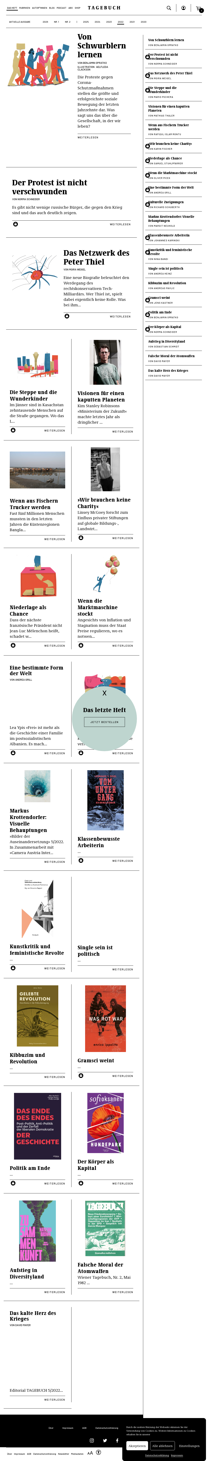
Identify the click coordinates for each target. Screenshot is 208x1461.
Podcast (61, 7)
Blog (52, 7)
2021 (132, 21)
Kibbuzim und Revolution (27, 1058)
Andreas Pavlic (164, 288)
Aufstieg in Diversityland (27, 1273)
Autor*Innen (39, 7)
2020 (143, 21)
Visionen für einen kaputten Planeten (101, 396)
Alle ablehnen (162, 1446)
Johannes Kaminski (167, 240)
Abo (70, 7)
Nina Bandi (161, 259)
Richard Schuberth (167, 207)
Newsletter (63, 1453)
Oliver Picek (162, 178)
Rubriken (24, 7)
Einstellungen (189, 1446)
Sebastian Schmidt (166, 346)
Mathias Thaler (164, 115)
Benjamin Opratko (95, 62)
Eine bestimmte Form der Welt (36, 670)
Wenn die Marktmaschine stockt (98, 607)
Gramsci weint (96, 1060)
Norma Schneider (29, 199)
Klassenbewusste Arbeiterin (99, 842)
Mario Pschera (163, 97)
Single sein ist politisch (95, 950)
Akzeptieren (137, 1446)
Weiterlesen (88, 137)
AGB (84, 1428)
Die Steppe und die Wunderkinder (33, 395)
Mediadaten (77, 1453)
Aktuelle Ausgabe (19, 21)
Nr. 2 (67, 21)
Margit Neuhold (164, 225)
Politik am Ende (30, 1167)
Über (51, 1428)
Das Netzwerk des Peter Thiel (170, 73)
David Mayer (23, 1325)
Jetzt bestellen (104, 722)
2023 (109, 21)
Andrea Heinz (163, 273)
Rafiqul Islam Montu (167, 134)
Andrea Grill (23, 679)
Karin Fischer (163, 148)
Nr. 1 (56, 21)
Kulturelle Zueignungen (166, 202)
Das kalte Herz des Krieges (33, 1315)
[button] (198, 8)
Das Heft (12, 7)
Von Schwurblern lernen (102, 45)
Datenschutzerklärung (157, 1455)
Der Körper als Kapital (96, 1164)
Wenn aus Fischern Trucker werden (34, 503)
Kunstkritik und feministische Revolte (37, 949)
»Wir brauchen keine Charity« (104, 502)
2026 (45, 21)
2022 (121, 21)
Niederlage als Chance (28, 610)
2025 (86, 21)
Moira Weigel (77, 269)
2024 (97, 21)
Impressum (177, 1455)
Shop (77, 7)
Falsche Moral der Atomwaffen (100, 1267)
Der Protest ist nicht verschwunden (163, 56)
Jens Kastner (163, 302)
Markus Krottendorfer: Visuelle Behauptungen (28, 820)
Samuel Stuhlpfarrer (168, 163)
